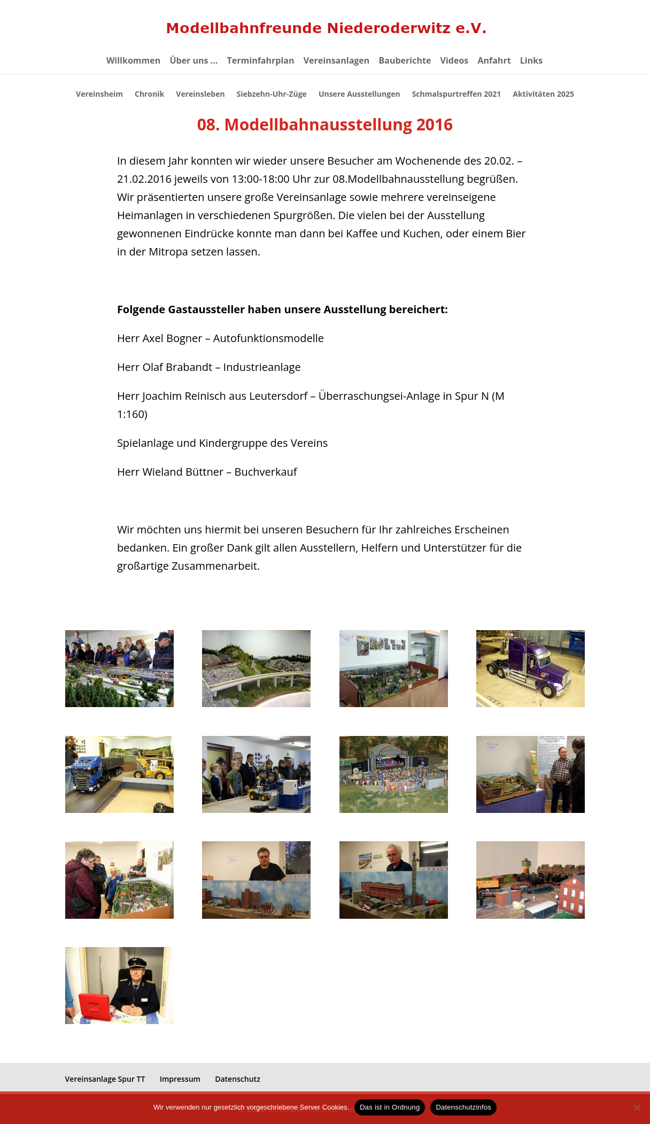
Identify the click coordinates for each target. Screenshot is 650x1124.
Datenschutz (237, 1079)
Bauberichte (405, 61)
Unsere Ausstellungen (359, 94)
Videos (454, 61)
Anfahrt (493, 61)
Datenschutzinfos (463, 1107)
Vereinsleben (201, 94)
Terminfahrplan (261, 61)
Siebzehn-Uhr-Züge (272, 94)
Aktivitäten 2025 (543, 94)
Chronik (150, 94)
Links (531, 61)
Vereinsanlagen (337, 61)
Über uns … (193, 61)
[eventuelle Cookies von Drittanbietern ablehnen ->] (636, 1107)
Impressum (180, 1079)
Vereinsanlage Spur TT (105, 1079)
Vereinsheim (101, 94)
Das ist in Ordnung (390, 1107)
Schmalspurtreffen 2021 (456, 94)
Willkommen (133, 61)
